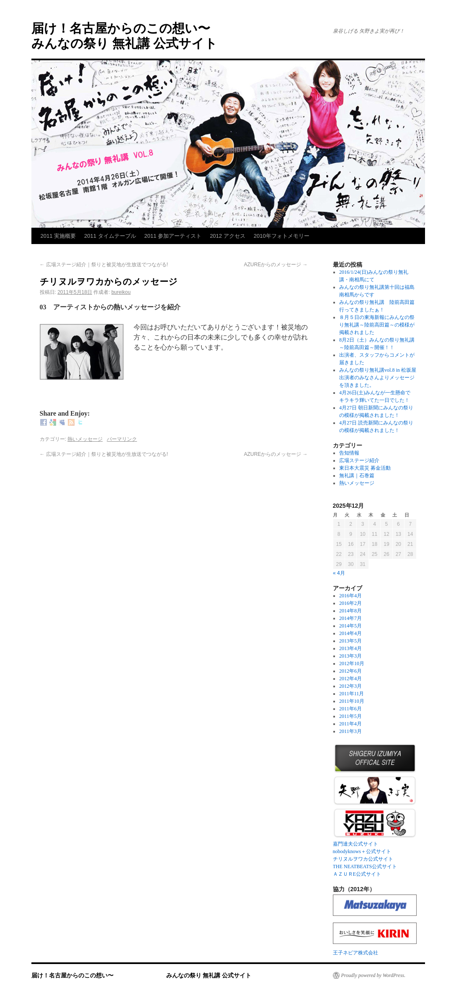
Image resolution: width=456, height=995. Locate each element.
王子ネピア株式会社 (355, 953)
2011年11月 (351, 694)
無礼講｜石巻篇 (356, 475)
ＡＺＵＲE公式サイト (357, 874)
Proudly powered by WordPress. (373, 975)
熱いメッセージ (85, 439)
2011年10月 (351, 701)
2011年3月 (350, 731)
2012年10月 (351, 663)
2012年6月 (350, 671)
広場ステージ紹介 (359, 460)
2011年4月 (350, 724)
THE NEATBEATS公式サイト (365, 866)
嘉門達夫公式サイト (355, 844)
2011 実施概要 (58, 236)
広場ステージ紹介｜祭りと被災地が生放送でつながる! (104, 264)
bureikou (121, 292)
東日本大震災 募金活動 (365, 468)
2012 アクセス (227, 236)
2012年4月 (350, 678)
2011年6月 (350, 709)
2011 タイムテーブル (110, 236)
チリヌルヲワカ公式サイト (363, 859)
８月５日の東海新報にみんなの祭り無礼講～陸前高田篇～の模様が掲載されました (377, 324)
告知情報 (349, 453)
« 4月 (339, 573)
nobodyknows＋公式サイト (362, 851)
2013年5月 (350, 641)
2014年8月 (350, 611)
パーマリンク (122, 439)
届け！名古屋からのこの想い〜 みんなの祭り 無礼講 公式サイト (141, 975)
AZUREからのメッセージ (275, 264)
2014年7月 (350, 618)
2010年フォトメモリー (281, 236)
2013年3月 (350, 656)
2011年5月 (350, 716)
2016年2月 (350, 603)
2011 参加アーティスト (173, 236)
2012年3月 (350, 686)
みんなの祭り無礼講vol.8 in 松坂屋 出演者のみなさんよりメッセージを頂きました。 (380, 377)
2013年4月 (350, 648)
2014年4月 (350, 633)
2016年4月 (350, 596)
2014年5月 (350, 626)
